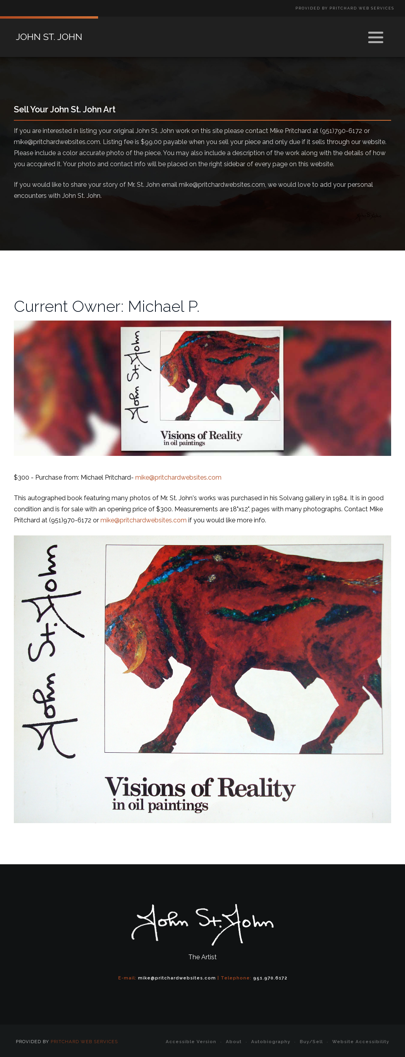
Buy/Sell (311, 1041)
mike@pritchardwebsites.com (178, 477)
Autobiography (270, 1041)
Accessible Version (191, 1041)
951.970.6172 (270, 978)
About (234, 1041)
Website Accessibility (360, 1041)
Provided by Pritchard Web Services (344, 8)
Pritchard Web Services (84, 1041)
